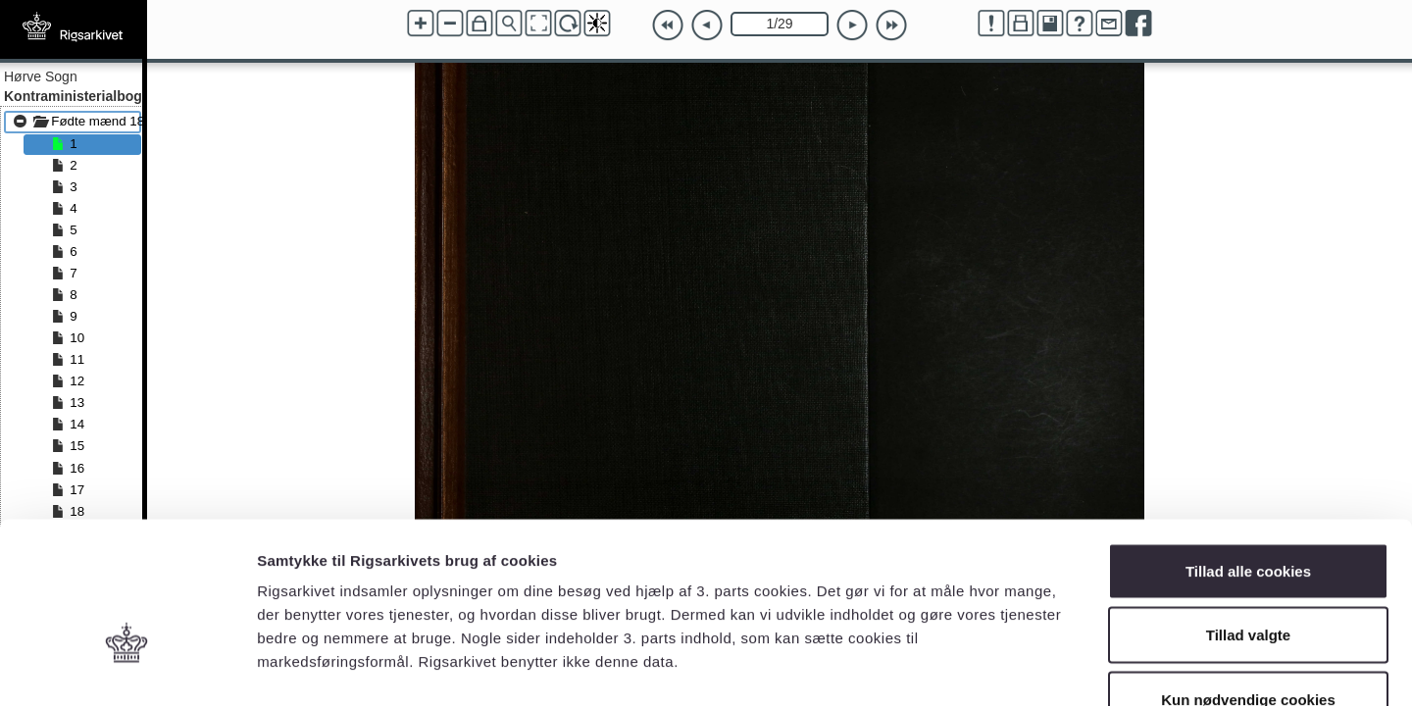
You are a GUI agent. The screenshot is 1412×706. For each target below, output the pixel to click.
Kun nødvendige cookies (1248, 577)
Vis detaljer (1019, 667)
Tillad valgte (1248, 513)
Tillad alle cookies (1248, 448)
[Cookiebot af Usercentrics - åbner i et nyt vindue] (127, 667)
